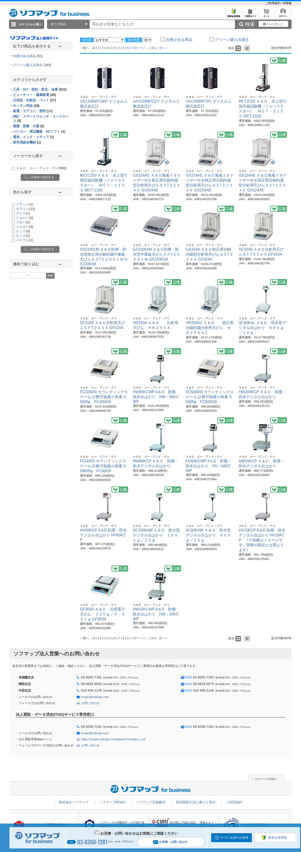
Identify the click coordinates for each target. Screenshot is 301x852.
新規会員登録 (233, 14)
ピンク (23, 236)
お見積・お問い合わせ (170, 842)
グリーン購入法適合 (32, 65)
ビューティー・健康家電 (34, 95)
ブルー (23, 222)
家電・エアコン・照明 (33, 111)
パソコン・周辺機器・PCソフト (39, 131)
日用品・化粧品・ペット (34, 100)
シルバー (24, 218)
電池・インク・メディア (33, 137)
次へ (162, 48)
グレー (23, 213)
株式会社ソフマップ (73, 802)
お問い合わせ (90, 703)
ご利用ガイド (250, 14)
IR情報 (287, 3)
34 (153, 48)
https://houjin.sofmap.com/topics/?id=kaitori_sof (113, 739)
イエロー (24, 227)
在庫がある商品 (28, 56)
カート (266, 14)
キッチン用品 (26, 105)
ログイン (283, 14)
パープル (24, 240)
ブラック (24, 204)
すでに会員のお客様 (234, 837)
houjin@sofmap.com (95, 697)
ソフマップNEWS (112, 802)
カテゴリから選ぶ (30, 24)
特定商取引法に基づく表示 (195, 802)
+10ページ (138, 48)
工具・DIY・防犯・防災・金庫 (40, 89)
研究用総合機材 (27, 142)
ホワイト (25, 209)
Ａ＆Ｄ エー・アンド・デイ (41, 168)
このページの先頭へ (265, 778)
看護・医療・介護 (28, 126)
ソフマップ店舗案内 (150, 802)
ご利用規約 (273, 3)
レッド (23, 231)
